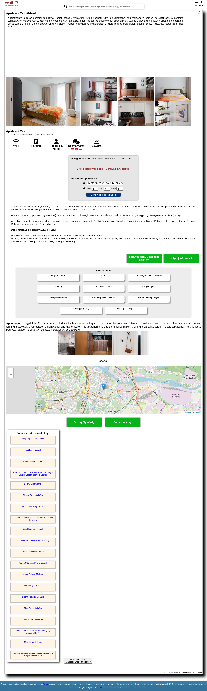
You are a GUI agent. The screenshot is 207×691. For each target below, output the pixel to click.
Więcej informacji (181, 258)
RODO (100, 687)
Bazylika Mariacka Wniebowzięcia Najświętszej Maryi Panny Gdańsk (33, 654)
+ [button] (11, 370)
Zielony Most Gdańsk (33, 484)
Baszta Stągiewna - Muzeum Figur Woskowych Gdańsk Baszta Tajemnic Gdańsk (33, 473)
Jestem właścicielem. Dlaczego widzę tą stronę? (78, 660)
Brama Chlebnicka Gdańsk (32, 552)
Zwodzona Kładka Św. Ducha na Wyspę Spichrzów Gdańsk (33, 632)
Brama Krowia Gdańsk (33, 461)
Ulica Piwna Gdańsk (33, 642)
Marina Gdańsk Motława (32, 574)
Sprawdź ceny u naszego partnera (144, 258)
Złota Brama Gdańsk (33, 608)
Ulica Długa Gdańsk (33, 585)
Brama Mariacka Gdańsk (33, 597)
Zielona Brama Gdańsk (33, 495)
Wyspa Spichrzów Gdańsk (33, 439)
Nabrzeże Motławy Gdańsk (32, 506)
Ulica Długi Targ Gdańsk (32, 529)
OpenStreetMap (193, 413)
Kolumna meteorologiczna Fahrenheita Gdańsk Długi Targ (33, 519)
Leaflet (181, 413)
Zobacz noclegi (123, 422)
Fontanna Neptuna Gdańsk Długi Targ (33, 540)
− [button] (11, 375)
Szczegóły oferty (84, 422)
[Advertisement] (103, 52)
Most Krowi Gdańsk (33, 450)
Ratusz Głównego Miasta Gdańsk (33, 563)
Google (46, 684)
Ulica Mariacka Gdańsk (33, 619)
